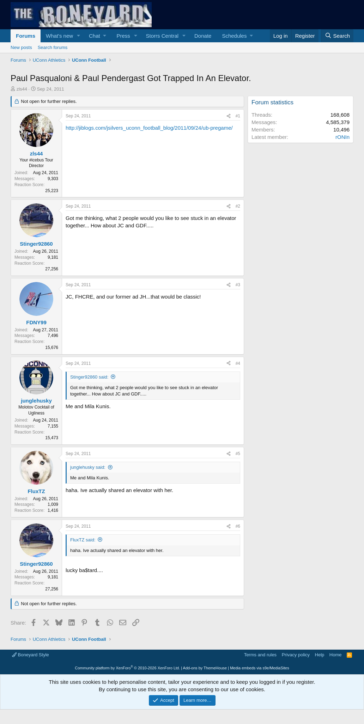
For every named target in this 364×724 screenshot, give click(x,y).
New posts (21, 47)
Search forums (53, 47)
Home (335, 654)
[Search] (337, 35)
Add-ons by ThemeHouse (205, 668)
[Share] (228, 116)
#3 (238, 284)
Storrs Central (162, 36)
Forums (25, 36)
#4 (238, 363)
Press (123, 36)
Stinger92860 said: (89, 377)
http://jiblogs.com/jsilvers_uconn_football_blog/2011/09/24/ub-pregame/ (149, 128)
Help (319, 654)
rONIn (342, 137)
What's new (59, 36)
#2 (238, 206)
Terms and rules (260, 654)
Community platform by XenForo (127, 668)
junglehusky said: (87, 467)
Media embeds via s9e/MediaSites (259, 668)
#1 (238, 115)
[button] (79, 35)
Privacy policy (296, 654)
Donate (202, 36)
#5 (238, 453)
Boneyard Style (30, 654)
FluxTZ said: (83, 539)
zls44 (22, 89)
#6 (238, 526)
